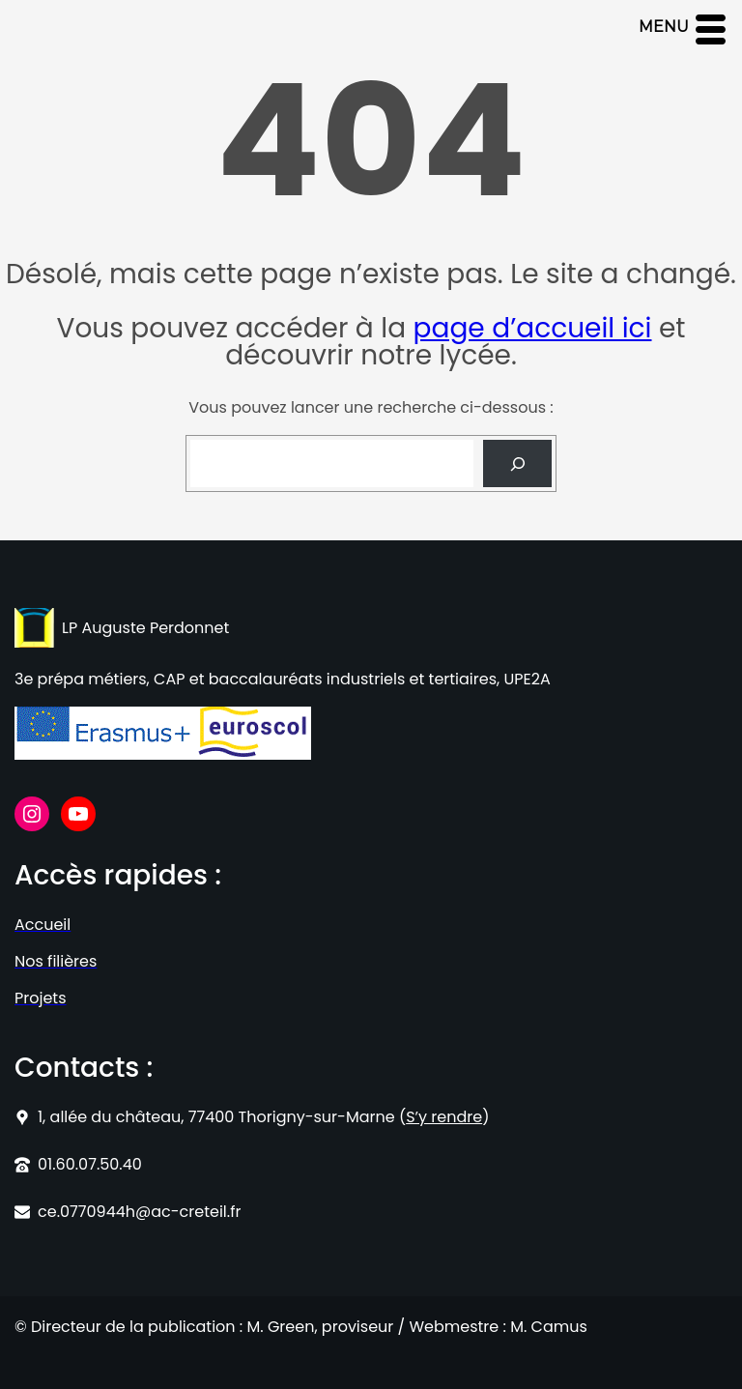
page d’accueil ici (533, 328)
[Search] (517, 463)
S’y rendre (444, 1117)
